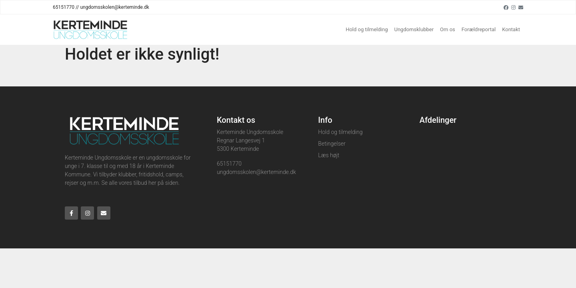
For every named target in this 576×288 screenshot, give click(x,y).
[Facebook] (506, 7)
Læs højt (328, 155)
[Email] (520, 7)
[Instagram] (513, 7)
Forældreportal (479, 29)
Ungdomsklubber (414, 29)
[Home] (90, 30)
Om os (447, 29)
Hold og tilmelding (367, 29)
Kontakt (511, 29)
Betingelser (331, 143)
